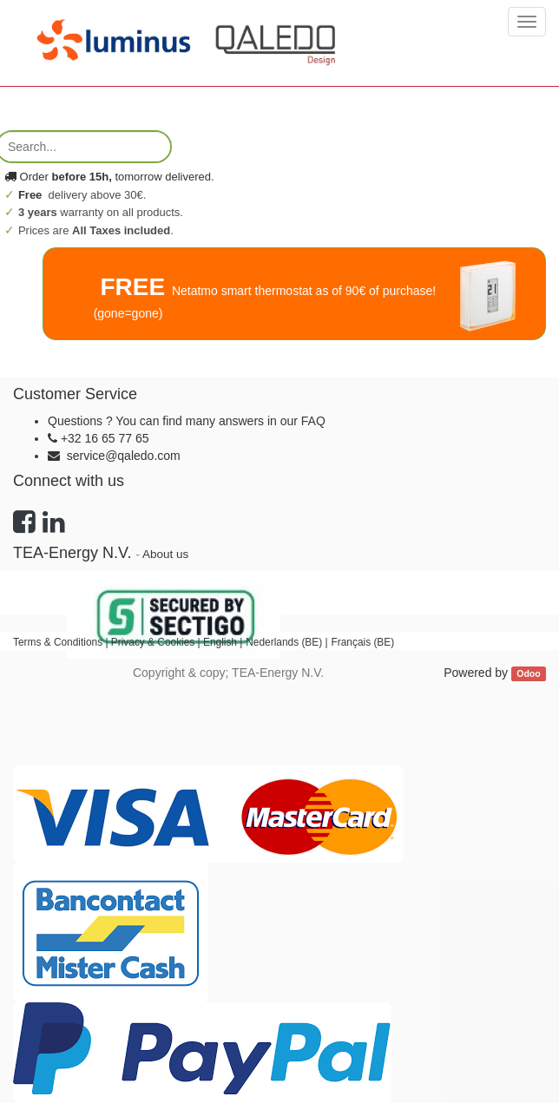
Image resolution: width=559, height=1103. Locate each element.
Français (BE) (362, 642)
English (220, 642)
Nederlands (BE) (284, 642)
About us (165, 554)
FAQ (313, 421)
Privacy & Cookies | (157, 642)
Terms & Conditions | (62, 642)
